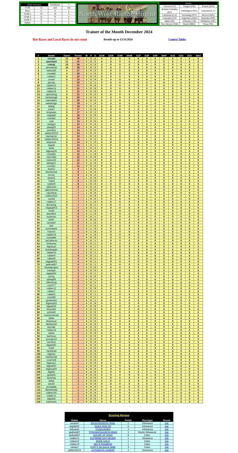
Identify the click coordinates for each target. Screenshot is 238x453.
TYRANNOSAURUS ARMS (103, 432)
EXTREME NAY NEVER (102, 438)
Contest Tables (177, 39)
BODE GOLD (103, 441)
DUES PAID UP (103, 426)
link (166, 423)
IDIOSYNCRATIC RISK (103, 423)
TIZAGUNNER (103, 429)
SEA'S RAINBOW (103, 444)
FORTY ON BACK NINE (102, 447)
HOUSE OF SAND (103, 435)
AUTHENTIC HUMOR (102, 450)
